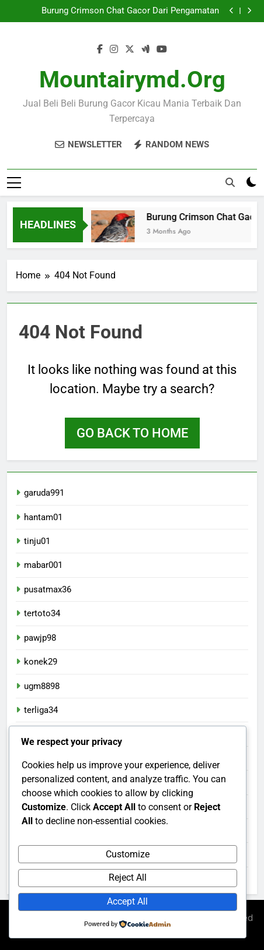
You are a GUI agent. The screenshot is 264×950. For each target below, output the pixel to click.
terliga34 (41, 710)
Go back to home (132, 433)
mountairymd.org (132, 79)
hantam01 (43, 517)
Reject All (128, 877)
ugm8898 (42, 686)
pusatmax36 (47, 589)
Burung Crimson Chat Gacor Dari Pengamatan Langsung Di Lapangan (130, 11)
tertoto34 (42, 613)
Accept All (127, 901)
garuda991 (44, 493)
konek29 (40, 661)
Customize (128, 854)
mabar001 (43, 565)
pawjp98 (40, 638)
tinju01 (37, 541)
